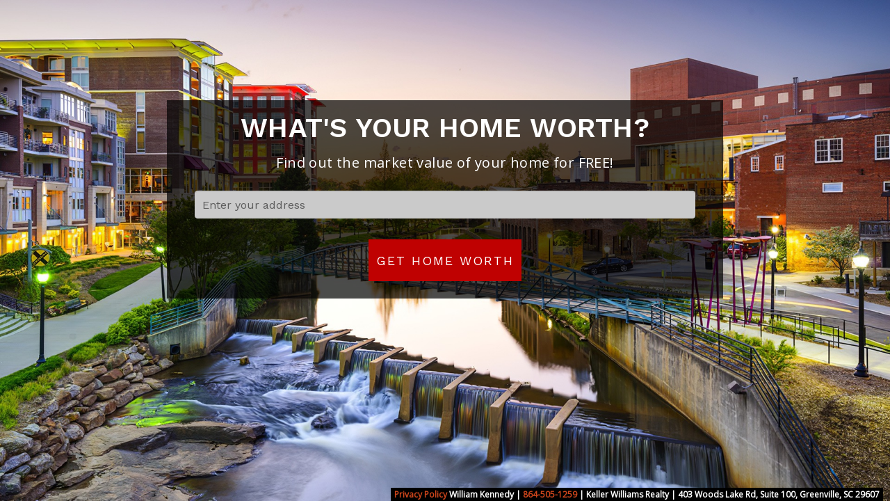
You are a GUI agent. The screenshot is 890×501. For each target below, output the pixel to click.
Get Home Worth (445, 260)
